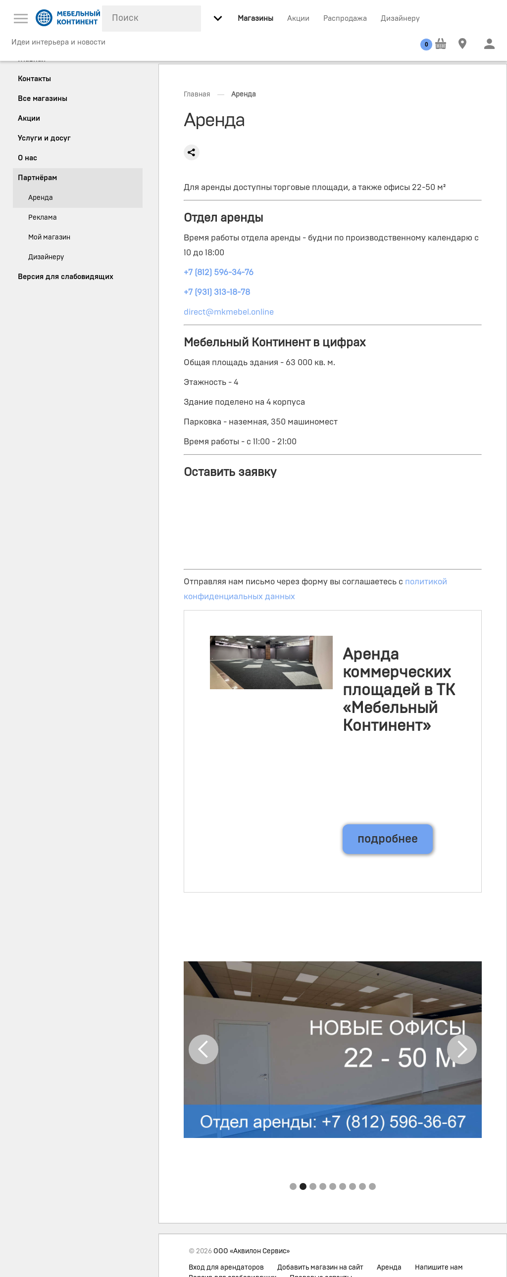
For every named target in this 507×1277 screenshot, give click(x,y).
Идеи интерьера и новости (58, 42)
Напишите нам (439, 1267)
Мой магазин (49, 237)
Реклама (42, 217)
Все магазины (42, 98)
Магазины (255, 18)
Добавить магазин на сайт (320, 1267)
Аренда (389, 1267)
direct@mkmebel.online (229, 312)
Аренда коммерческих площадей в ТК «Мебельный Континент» (399, 690)
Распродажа (345, 18)
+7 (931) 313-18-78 (217, 292)
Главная (197, 94)
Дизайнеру (400, 18)
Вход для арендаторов (226, 1267)
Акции (298, 18)
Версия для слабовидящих (65, 277)
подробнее (387, 839)
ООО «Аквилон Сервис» (251, 1251)
